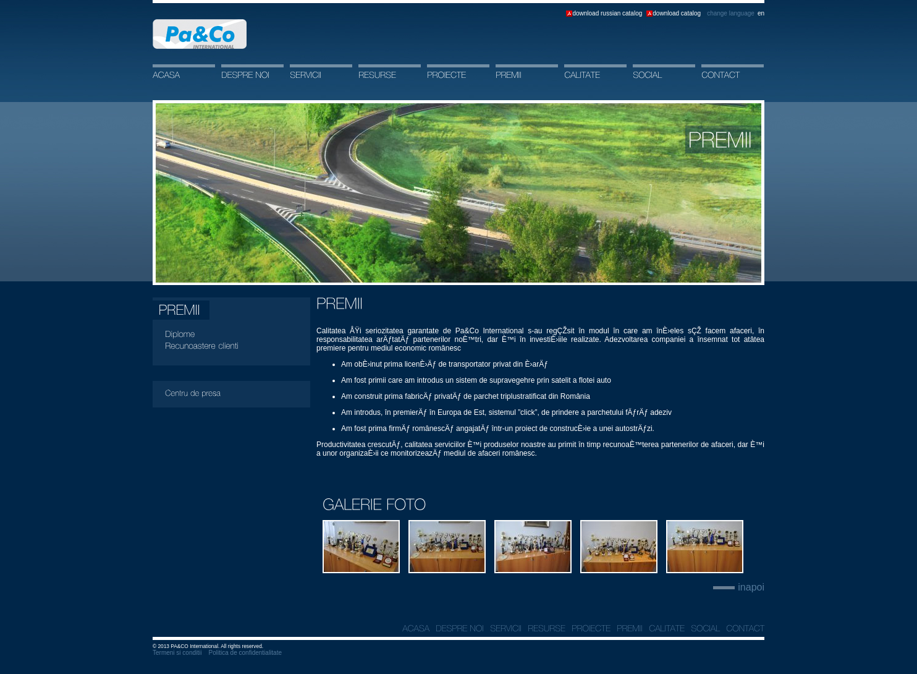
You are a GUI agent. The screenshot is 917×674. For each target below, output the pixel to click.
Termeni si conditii (177, 652)
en (761, 13)
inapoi (751, 587)
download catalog (677, 13)
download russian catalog (607, 13)
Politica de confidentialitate (245, 652)
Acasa (200, 34)
